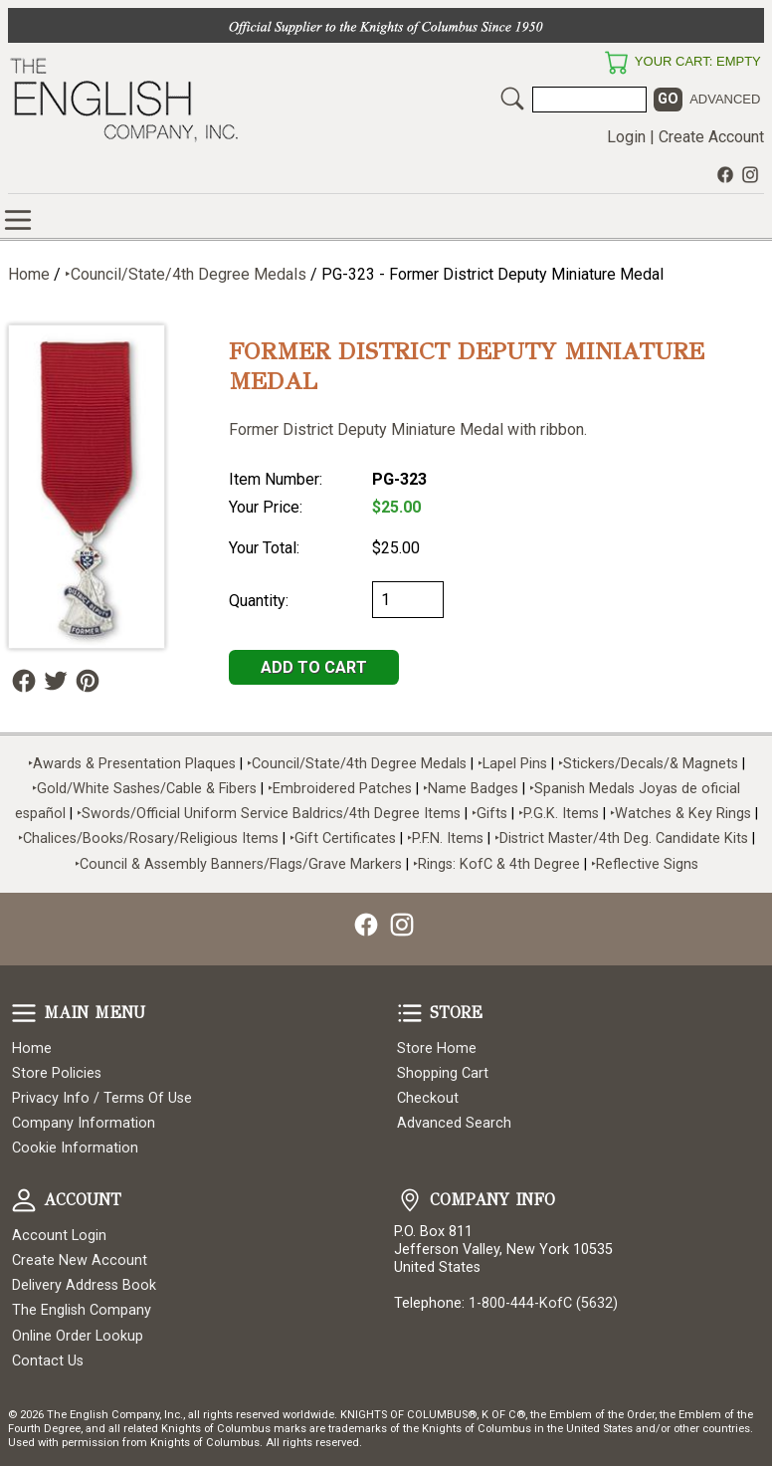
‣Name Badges (470, 788)
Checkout (428, 1098)
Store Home (437, 1048)
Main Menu (24, 1013)
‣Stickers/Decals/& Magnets (648, 763)
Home (29, 274)
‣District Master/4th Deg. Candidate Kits (621, 838)
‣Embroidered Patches (342, 788)
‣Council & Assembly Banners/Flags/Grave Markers (238, 864)
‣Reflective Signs (644, 864)
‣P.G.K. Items (558, 813)
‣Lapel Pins (514, 763)
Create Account (711, 136)
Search (512, 98)
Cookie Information (75, 1148)
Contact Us (48, 1361)
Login (626, 136)
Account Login (59, 1235)
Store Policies (56, 1073)
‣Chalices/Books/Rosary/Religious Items (148, 838)
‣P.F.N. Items (445, 838)
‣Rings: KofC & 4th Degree (498, 864)
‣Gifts (491, 813)
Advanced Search (454, 1123)
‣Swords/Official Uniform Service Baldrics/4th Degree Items (269, 813)
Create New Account (79, 1260)
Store (410, 1013)
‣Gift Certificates (343, 838)
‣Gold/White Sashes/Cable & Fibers (144, 788)
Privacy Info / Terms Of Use (102, 1098)
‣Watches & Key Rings (680, 813)
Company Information (83, 1123)
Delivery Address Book (84, 1285)
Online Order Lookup (77, 1336)
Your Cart (616, 63)
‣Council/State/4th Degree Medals (185, 274)
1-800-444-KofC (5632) (543, 1303)
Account (24, 1200)
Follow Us (24, 681)
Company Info (410, 1200)
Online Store (18, 220)
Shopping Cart (442, 1073)
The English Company (81, 1310)
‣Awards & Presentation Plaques (132, 763)
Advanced (724, 99)
